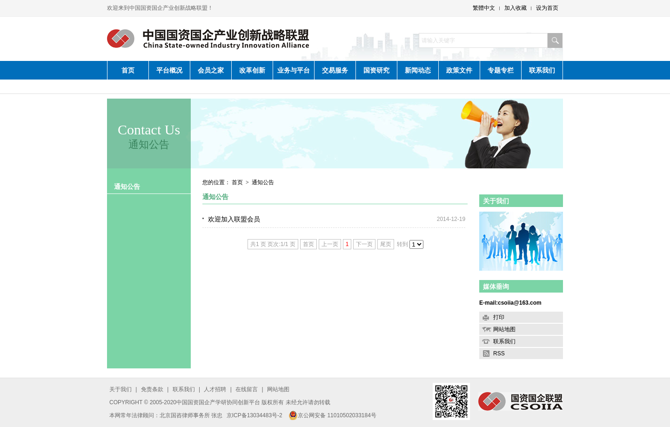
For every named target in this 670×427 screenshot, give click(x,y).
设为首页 (547, 8)
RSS (499, 353)
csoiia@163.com (520, 303)
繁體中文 (484, 8)
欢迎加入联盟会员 (234, 219)
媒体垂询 (496, 286)
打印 (498, 317)
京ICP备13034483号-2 (254, 415)
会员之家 (211, 70)
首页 (127, 70)
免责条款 (152, 389)
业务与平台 (293, 70)
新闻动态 (418, 70)
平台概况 (169, 70)
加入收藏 (515, 8)
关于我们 (496, 201)
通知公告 (127, 186)
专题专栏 (501, 70)
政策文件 (459, 70)
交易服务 (335, 70)
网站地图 (504, 329)
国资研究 (376, 70)
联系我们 (542, 70)
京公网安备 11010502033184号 (332, 415)
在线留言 (246, 389)
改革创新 (252, 70)
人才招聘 (215, 389)
